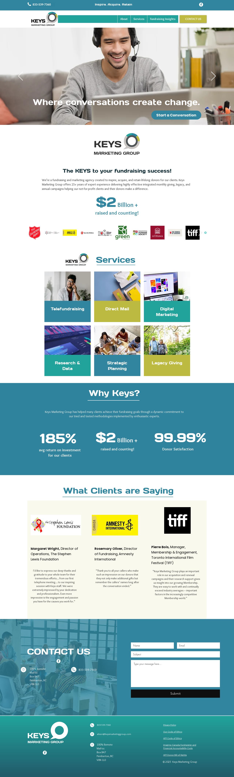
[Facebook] (201, 5)
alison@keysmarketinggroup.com (114, 734)
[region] (67, 297)
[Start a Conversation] (176, 115)
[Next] (213, 76)
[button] (44, 5)
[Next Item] (200, 232)
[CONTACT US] (193, 19)
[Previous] (20, 76)
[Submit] (175, 693)
